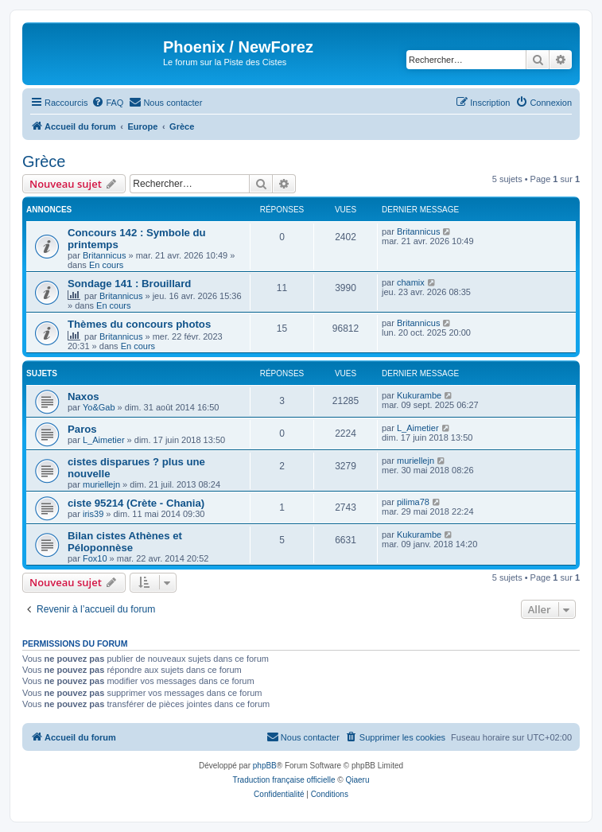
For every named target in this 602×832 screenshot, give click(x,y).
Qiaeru (357, 780)
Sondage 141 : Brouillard (129, 284)
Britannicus (104, 255)
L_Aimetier (104, 440)
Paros (82, 429)
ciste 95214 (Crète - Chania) (136, 503)
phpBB (265, 765)
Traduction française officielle (284, 780)
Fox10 (95, 558)
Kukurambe (419, 395)
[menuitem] (107, 102)
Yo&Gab (99, 407)
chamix (411, 282)
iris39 (93, 514)
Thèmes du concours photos (139, 324)
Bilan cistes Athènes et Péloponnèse (125, 542)
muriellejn (101, 484)
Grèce (43, 161)
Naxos (83, 396)
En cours (106, 265)
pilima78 (413, 502)
